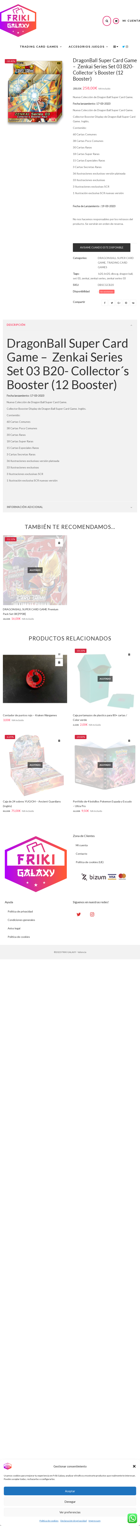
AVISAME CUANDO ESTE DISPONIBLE (101, 247)
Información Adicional (25, 507)
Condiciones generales (21, 919)
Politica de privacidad (20, 911)
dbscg (114, 273)
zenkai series (98, 278)
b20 (100, 273)
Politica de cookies (19, 936)
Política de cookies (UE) (90, 862)
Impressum (94, 1520)
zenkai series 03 (116, 278)
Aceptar (70, 1491)
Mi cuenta (82, 845)
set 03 (77, 278)
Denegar (70, 1501)
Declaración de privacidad (73, 1520)
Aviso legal (14, 928)
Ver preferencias (70, 1512)
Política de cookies (49, 1520)
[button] (134, 1466)
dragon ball (126, 273)
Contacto (81, 853)
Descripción (16, 324)
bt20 (107, 273)
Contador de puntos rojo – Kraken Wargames (30, 715)
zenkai (85, 278)
